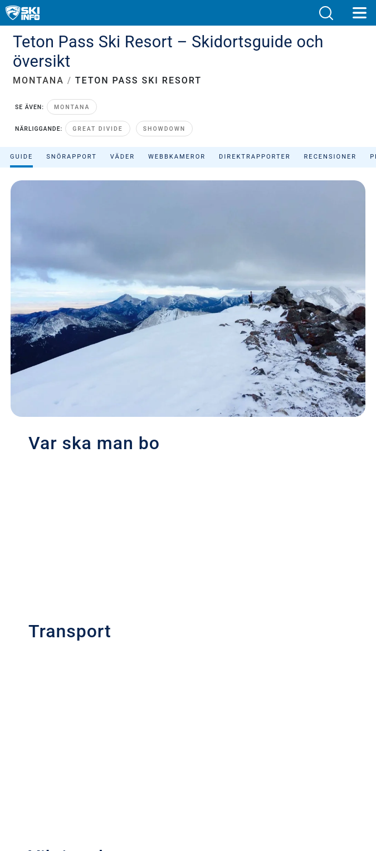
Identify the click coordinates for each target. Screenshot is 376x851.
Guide (21, 156)
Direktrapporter (254, 156)
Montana (72, 107)
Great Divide (97, 128)
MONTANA (38, 80)
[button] (326, 13)
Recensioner (330, 156)
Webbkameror (177, 156)
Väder (122, 156)
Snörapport (71, 156)
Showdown (164, 128)
